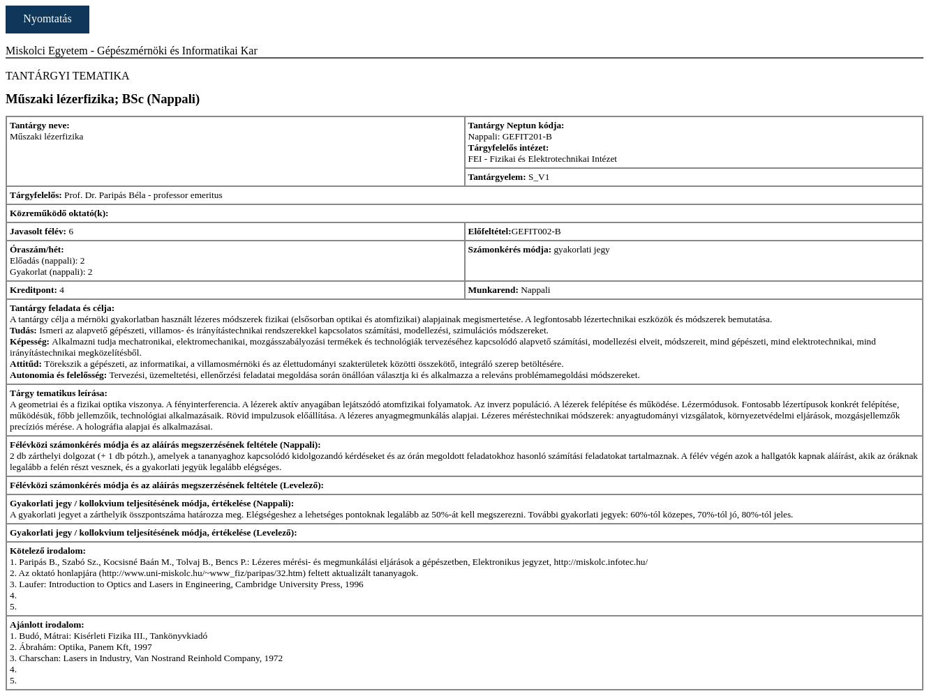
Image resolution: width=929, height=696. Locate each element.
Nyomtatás (47, 18)
